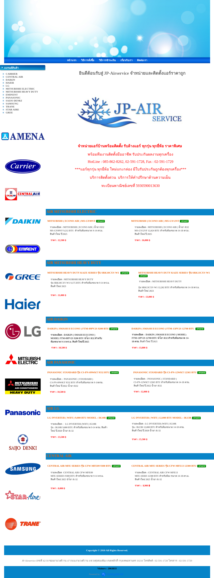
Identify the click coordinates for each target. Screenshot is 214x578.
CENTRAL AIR (59, 456)
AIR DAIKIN (57, 319)
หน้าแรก (71, 60)
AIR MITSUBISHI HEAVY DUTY (73, 263)
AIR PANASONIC (61, 362)
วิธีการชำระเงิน (107, 60)
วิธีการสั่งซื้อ (87, 60)
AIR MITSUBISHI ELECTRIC (71, 212)
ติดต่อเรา (142, 60)
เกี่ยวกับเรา (126, 60)
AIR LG (52, 408)
